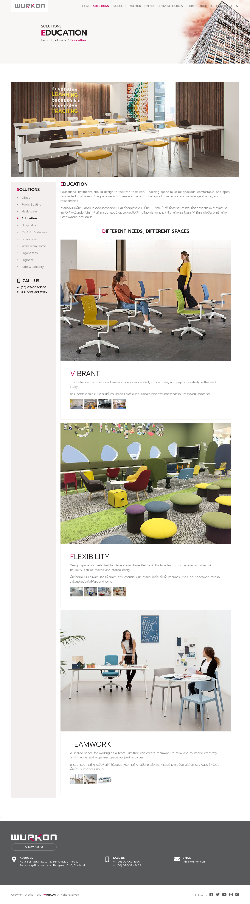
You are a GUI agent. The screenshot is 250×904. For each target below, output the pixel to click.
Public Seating (31, 204)
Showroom (34, 847)
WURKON (49, 895)
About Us (206, 6)
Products (119, 6)
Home (86, 6)
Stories (191, 6)
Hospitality (29, 225)
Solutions (101, 6)
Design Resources (170, 6)
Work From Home (34, 246)
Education (29, 218)
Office (26, 197)
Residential (29, 239)
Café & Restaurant (35, 232)
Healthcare (29, 211)
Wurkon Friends (142, 6)
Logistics (28, 260)
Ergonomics (30, 253)
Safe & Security (33, 267)
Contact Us (224, 6)
